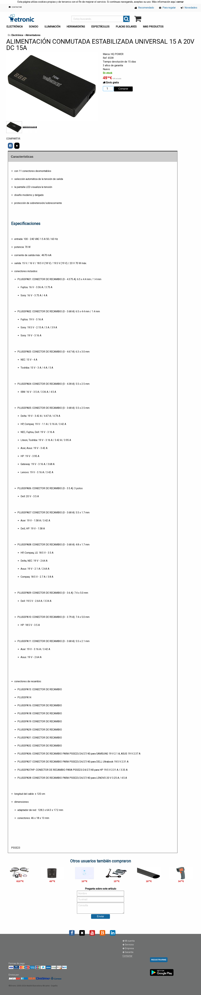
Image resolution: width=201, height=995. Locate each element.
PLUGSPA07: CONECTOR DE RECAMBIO (39, 512)
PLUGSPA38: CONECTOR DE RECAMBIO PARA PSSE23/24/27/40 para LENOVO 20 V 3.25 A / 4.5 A (72, 777)
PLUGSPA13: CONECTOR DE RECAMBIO (39, 689)
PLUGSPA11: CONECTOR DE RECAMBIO (39, 641)
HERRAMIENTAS (76, 26)
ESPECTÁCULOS (100, 26)
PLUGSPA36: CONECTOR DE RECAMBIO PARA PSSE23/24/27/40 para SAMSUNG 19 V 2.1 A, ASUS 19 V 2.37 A (78, 753)
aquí (173, 1)
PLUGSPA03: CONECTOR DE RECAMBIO (39, 351)
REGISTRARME (158, 960)
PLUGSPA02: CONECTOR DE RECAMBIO (39, 311)
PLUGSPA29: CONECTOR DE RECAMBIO (39, 729)
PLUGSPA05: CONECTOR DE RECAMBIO (39, 407)
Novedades (189, 7)
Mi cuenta (128, 941)
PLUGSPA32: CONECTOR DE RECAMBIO (39, 745)
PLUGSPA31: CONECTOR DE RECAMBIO (39, 737)
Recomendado (144, 7)
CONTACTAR (15, 7)
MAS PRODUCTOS (153, 26)
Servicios (128, 944)
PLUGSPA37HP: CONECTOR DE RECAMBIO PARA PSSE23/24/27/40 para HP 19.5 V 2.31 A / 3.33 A (72, 769)
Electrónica (17, 35)
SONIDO (33, 26)
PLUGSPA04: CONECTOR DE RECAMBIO (39, 383)
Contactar (127, 956)
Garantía (127, 952)
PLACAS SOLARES (126, 26)
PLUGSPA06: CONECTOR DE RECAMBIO (39, 488)
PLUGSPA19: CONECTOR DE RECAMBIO (39, 721)
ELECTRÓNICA (14, 26)
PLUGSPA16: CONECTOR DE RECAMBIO (39, 705)
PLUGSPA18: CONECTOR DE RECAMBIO (39, 713)
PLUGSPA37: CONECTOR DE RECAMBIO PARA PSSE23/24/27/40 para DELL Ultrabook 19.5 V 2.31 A (72, 761)
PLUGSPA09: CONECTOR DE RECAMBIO (39, 592)
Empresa (128, 948)
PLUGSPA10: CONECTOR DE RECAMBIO (39, 616)
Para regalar (167, 7)
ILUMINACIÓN (52, 26)
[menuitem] (15, 25)
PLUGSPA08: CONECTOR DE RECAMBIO (39, 544)
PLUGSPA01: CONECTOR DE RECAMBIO (39, 279)
